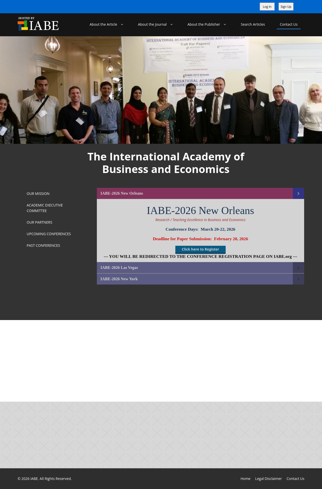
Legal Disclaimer (268, 478)
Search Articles (253, 24)
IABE (34, 478)
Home (245, 478)
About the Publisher (206, 24)
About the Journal (155, 24)
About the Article (106, 24)
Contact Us (289, 24)
